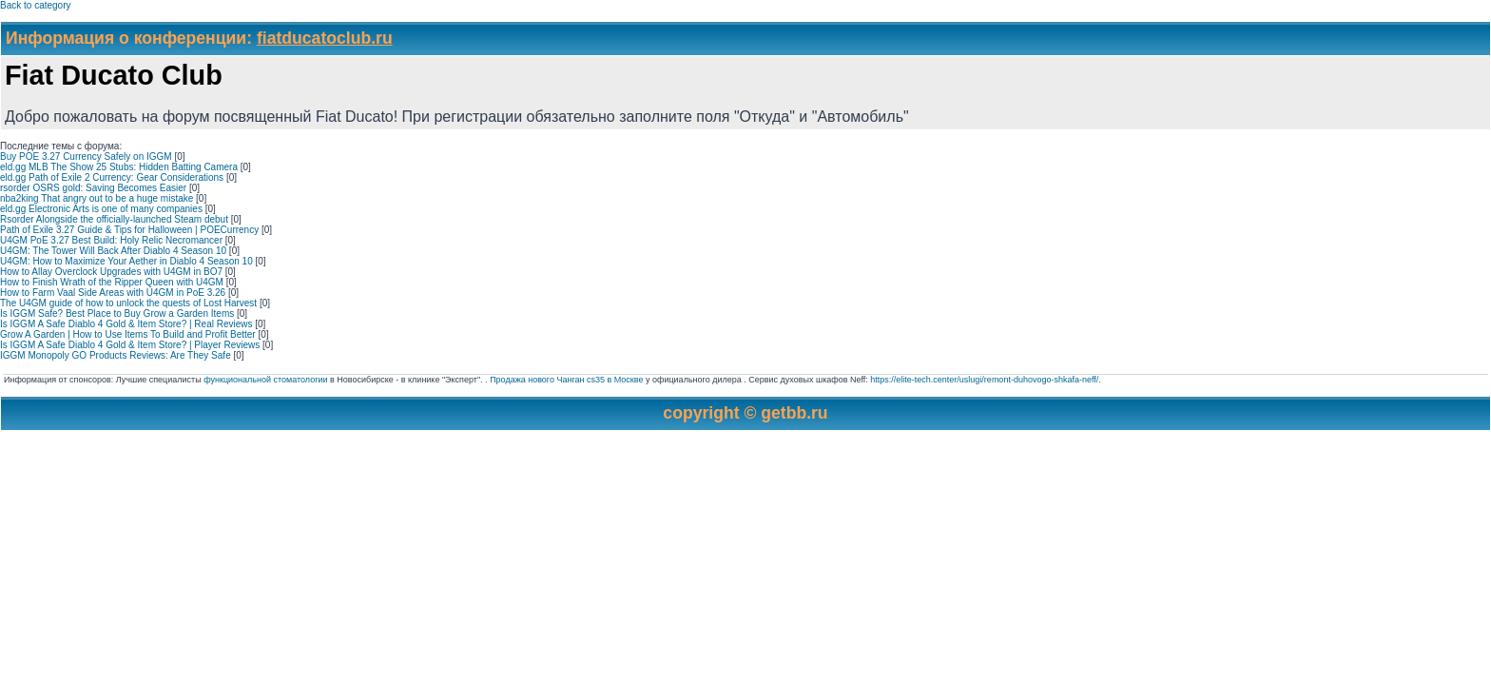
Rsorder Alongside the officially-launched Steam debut (114, 219)
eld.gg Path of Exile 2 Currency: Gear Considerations (111, 177)
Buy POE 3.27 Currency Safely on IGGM (86, 156)
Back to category (35, 5)
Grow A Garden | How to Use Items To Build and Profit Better (128, 334)
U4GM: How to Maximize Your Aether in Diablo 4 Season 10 (126, 261)
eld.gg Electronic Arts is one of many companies (101, 209)
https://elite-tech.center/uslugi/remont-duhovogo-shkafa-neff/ (984, 379)
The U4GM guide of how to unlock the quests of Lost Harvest (128, 303)
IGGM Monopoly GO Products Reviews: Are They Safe (115, 355)
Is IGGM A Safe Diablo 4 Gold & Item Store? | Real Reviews (126, 324)
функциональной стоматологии (265, 379)
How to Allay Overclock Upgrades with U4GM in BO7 (111, 271)
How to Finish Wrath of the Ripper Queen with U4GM (111, 282)
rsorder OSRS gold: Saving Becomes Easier (93, 188)
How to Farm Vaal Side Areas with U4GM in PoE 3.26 (112, 292)
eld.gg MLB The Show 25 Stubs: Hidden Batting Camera (119, 167)
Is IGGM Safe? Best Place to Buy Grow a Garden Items (117, 313)
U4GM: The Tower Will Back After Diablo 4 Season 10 (113, 250)
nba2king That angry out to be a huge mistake (96, 198)
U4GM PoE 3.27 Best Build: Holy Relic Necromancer (111, 240)
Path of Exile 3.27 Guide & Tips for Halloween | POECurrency (129, 230)
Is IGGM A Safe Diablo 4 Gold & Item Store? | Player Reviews (130, 345)
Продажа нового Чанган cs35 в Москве (566, 379)
